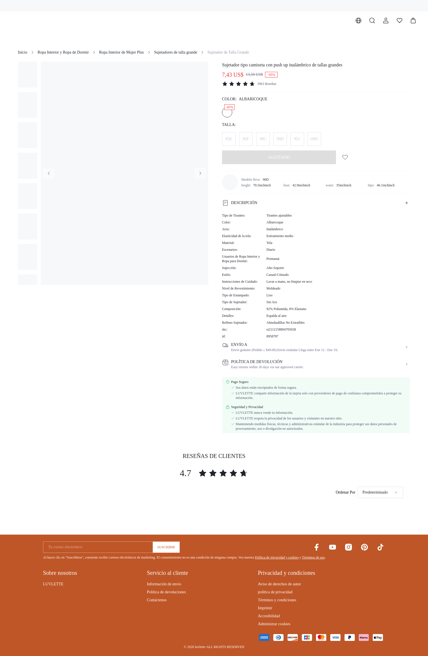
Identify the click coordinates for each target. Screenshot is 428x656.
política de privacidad (275, 592)
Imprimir (265, 608)
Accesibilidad (269, 616)
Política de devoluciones (166, 592)
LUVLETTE (53, 584)
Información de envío (164, 584)
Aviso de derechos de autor (279, 584)
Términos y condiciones (277, 600)
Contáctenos (156, 600)
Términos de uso (313, 557)
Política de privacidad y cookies (277, 557)
